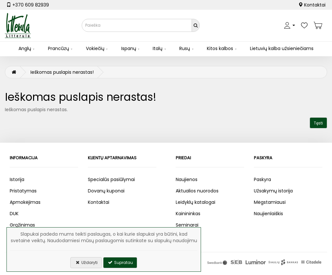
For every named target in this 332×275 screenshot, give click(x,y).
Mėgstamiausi (270, 202)
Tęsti (318, 123)
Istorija (17, 179)
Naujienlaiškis (268, 213)
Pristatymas (23, 191)
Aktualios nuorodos (197, 191)
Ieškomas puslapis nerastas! (62, 72)
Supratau (120, 262)
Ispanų (128, 48)
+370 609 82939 (27, 5)
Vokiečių (95, 48)
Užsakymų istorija (273, 191)
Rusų (184, 48)
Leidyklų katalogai (195, 202)
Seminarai (187, 225)
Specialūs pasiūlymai (111, 179)
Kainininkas (188, 213)
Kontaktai (312, 5)
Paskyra (262, 179)
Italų (157, 48)
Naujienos (186, 179)
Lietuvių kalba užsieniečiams (282, 48)
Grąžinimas (22, 225)
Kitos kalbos (220, 48)
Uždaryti (86, 262)
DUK (14, 213)
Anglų (24, 48)
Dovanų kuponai (106, 191)
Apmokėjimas (25, 202)
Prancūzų (58, 48)
